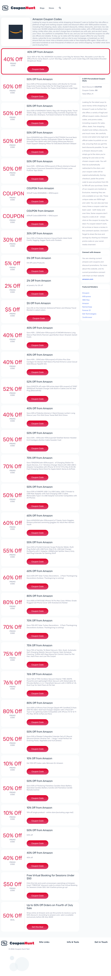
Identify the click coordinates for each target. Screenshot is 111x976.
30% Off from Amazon (40, 233)
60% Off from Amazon (40, 515)
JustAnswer (87, 317)
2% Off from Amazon (39, 280)
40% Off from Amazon (40, 52)
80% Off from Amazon (40, 595)
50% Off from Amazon (40, 79)
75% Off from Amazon (39, 645)
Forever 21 (86, 310)
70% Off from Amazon (39, 457)
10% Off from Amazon (39, 758)
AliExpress (86, 296)
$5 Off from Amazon (39, 303)
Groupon (85, 293)
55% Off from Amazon (40, 542)
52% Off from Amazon (40, 381)
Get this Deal (37, 927)
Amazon (85, 303)
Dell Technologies (89, 314)
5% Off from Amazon (39, 258)
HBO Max (86, 300)
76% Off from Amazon (39, 674)
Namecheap (87, 307)
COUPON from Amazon (40, 188)
